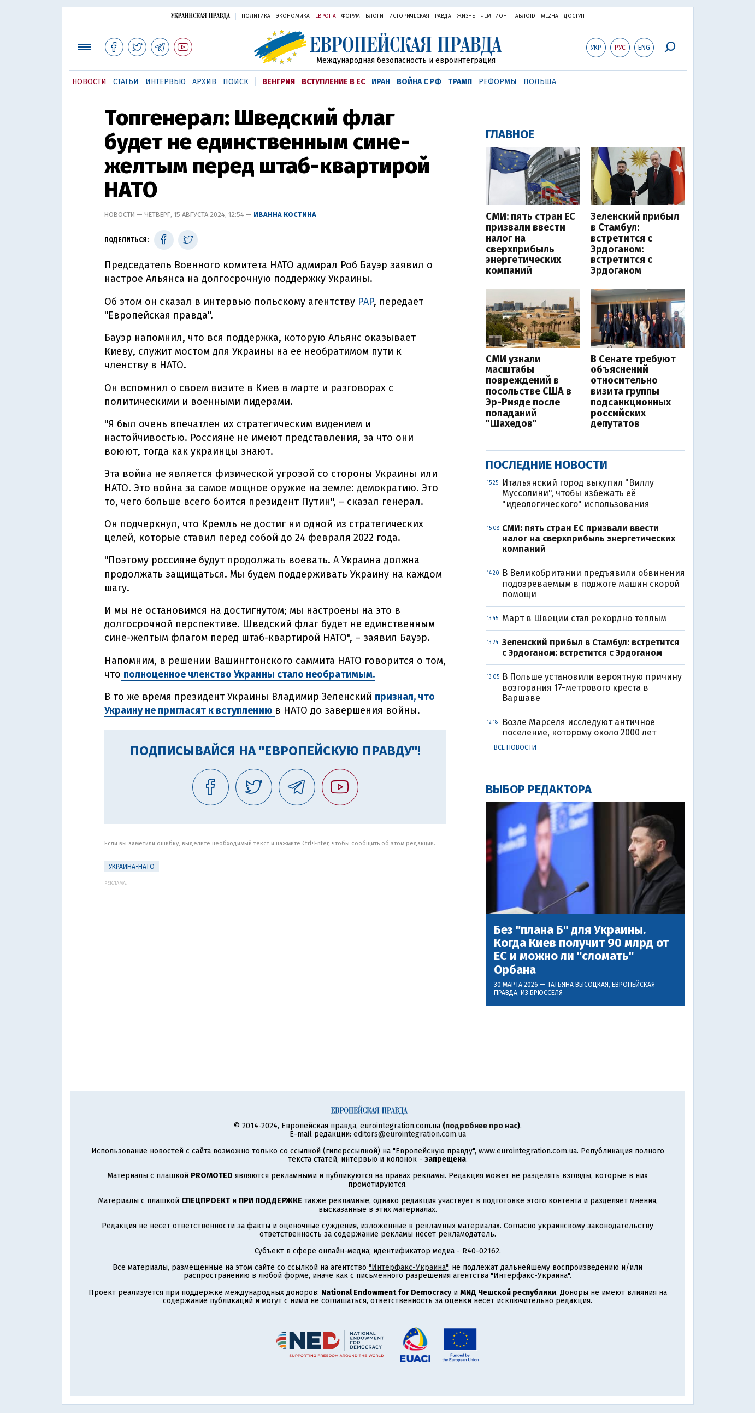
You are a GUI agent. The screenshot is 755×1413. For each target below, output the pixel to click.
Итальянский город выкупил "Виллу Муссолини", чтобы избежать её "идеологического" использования (578, 493)
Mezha (549, 16)
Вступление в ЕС (333, 81)
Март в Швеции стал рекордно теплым (584, 618)
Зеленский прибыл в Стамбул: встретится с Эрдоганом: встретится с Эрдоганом (635, 243)
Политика (255, 16)
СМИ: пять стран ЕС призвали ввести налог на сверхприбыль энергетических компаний (530, 243)
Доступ (574, 16)
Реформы (498, 81)
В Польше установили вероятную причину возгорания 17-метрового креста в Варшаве (592, 687)
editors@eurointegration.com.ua (409, 1134)
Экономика (293, 16)
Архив (204, 81)
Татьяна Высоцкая (578, 984)
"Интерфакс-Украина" (408, 1267)
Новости (89, 81)
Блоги (374, 16)
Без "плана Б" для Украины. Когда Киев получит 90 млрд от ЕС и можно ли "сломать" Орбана (581, 949)
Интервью (165, 81)
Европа (325, 16)
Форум (350, 16)
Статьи (126, 81)
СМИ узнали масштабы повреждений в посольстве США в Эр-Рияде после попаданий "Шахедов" (528, 392)
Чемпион (494, 16)
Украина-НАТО (132, 866)
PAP (366, 302)
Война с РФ (419, 81)
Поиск (236, 81)
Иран (380, 81)
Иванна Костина (284, 214)
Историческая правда (420, 16)
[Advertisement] (275, 962)
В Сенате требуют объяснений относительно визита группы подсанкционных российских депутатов (633, 392)
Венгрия (278, 81)
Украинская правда (200, 15)
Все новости (515, 747)
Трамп (460, 81)
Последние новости (546, 464)
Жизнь (466, 16)
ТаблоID (523, 16)
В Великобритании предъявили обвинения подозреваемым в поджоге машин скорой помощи (593, 583)
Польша (539, 81)
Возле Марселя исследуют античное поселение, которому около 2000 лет (579, 727)
